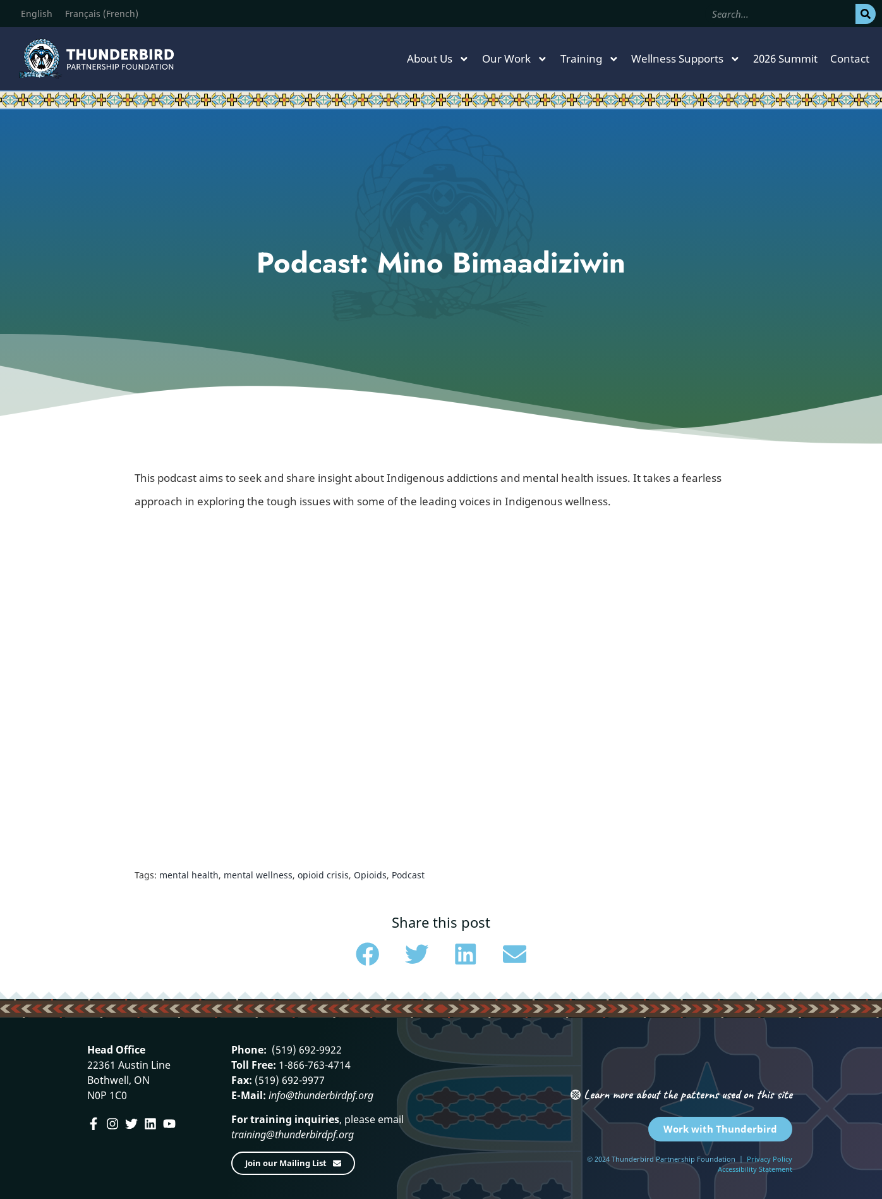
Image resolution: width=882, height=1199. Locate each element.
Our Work (515, 59)
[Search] (865, 14)
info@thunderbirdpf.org (321, 1095)
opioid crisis (323, 875)
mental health (189, 875)
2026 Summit (785, 58)
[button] (367, 954)
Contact (849, 58)
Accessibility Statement (755, 1169)
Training (589, 59)
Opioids (370, 875)
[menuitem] (37, 14)
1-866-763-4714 (313, 1065)
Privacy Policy (769, 1159)
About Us (438, 59)
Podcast (408, 875)
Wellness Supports (685, 59)
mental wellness (258, 875)
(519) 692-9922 (305, 1050)
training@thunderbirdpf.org (292, 1134)
